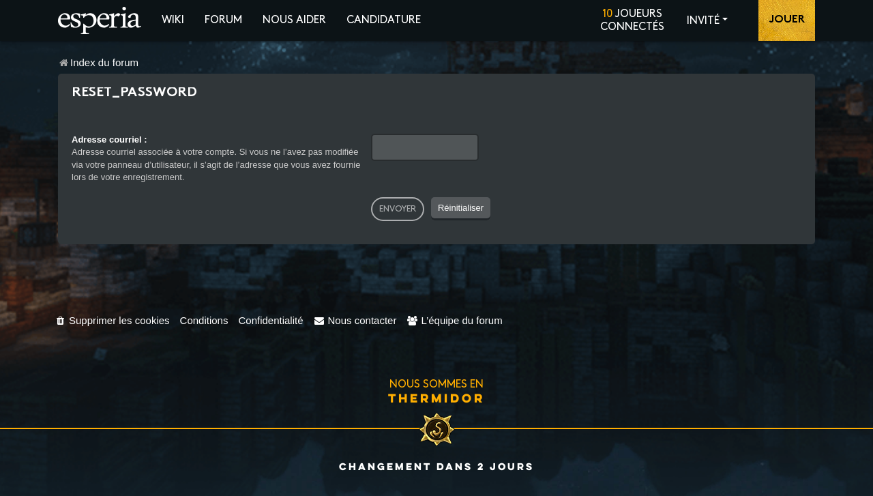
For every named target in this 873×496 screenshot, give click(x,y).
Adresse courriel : (109, 139)
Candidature (383, 20)
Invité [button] (703, 21)
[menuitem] (112, 320)
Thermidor (436, 398)
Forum (223, 20)
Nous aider (294, 20)
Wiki (173, 20)
